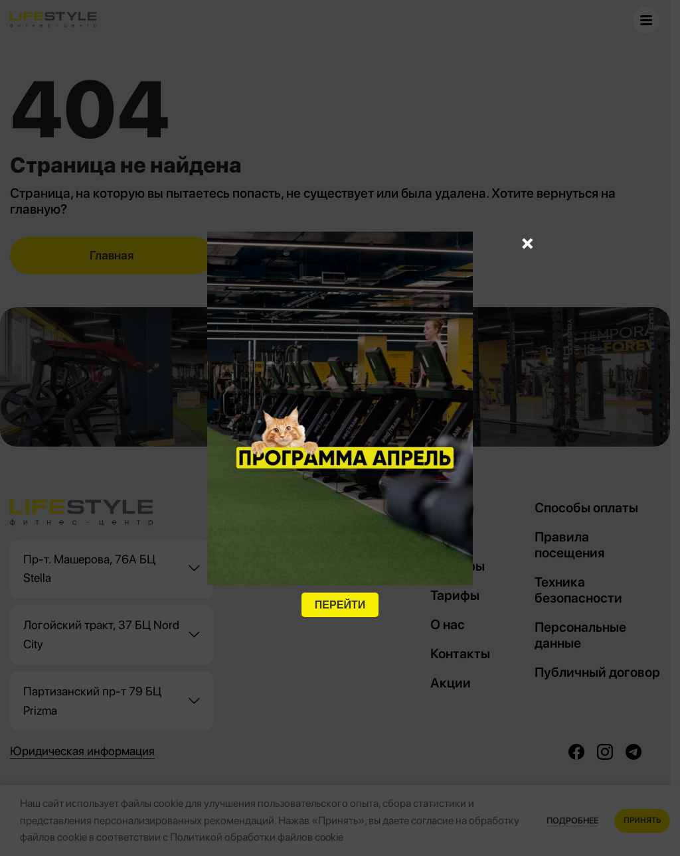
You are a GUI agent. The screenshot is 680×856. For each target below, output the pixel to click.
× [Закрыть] (527, 242)
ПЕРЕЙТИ (340, 604)
